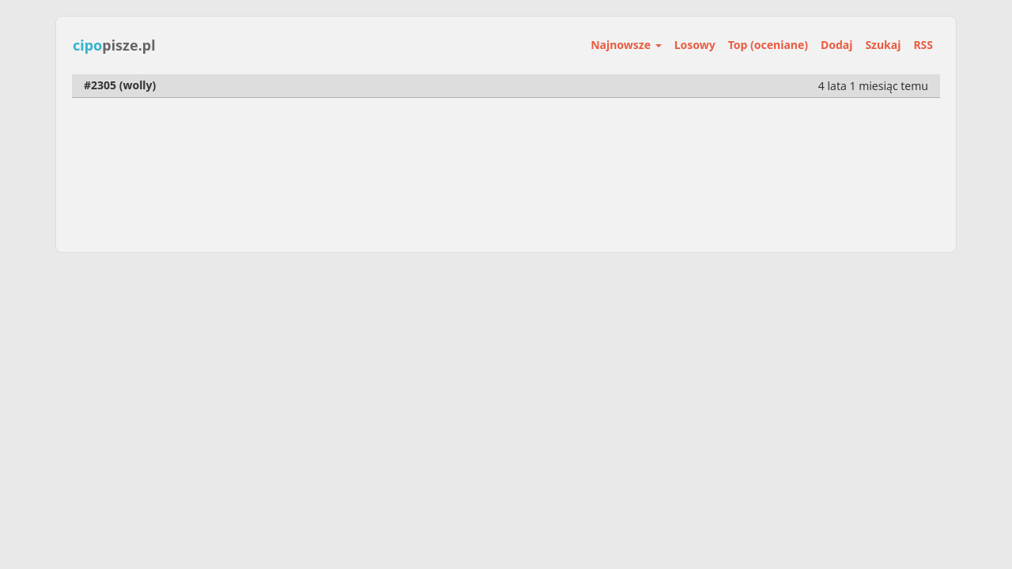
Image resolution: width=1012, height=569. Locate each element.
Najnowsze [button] (626, 44)
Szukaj (883, 44)
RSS (923, 44)
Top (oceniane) (768, 44)
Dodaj (836, 44)
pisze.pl (114, 45)
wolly (137, 84)
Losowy (695, 44)
